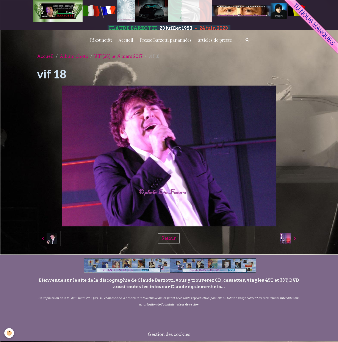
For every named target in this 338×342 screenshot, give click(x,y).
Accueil (126, 40)
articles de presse (215, 40)
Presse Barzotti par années (165, 40)
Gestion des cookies (169, 334)
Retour (168, 238)
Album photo (74, 56)
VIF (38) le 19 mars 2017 (118, 56)
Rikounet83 (101, 40)
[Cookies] (9, 333)
